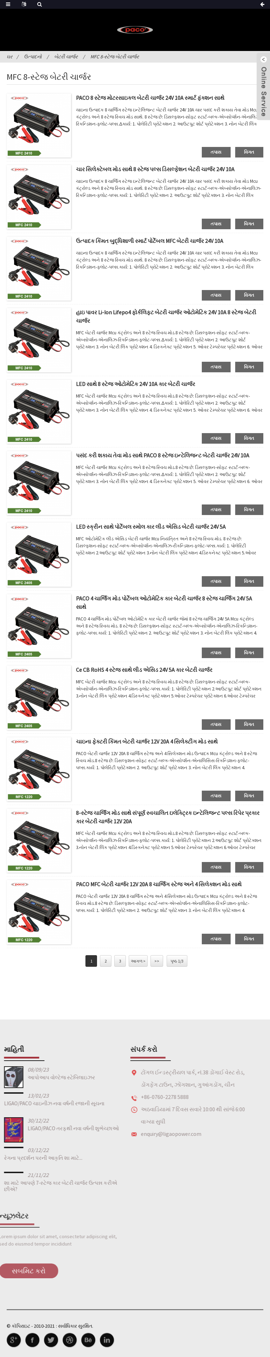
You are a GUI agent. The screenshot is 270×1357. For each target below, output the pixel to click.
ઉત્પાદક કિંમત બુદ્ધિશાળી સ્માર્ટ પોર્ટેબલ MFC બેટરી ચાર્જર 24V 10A (149, 240)
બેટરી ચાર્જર (66, 56)
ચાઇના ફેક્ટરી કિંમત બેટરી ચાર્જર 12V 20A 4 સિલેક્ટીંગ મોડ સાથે (147, 741)
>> (156, 961)
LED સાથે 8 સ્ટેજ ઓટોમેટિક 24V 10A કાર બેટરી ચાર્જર (135, 383)
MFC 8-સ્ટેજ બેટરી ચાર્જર (114, 56)
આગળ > (138, 961)
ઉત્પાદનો (32, 56)
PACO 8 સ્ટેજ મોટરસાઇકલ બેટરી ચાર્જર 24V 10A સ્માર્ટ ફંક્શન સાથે (150, 97)
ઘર (9, 56)
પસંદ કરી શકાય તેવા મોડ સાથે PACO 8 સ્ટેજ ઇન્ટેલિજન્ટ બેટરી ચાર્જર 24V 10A (162, 455)
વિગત (249, 152)
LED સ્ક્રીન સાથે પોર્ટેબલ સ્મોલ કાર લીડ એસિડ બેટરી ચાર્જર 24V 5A (151, 526)
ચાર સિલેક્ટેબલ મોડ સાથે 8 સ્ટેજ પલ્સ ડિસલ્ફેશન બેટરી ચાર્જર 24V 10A (155, 169)
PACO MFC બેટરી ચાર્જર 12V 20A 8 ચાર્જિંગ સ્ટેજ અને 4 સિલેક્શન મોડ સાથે (159, 884)
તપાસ (216, 152)
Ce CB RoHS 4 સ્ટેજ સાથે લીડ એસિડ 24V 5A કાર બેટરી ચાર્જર (144, 669)
